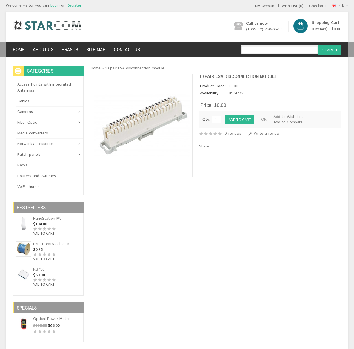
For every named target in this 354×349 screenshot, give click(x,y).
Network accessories (35, 144)
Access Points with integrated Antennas (44, 87)
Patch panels (29, 154)
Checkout (317, 6)
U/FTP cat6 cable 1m (51, 244)
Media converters (32, 133)
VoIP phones (28, 186)
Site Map (95, 49)
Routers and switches (36, 176)
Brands (70, 49)
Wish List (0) (292, 6)
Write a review (266, 133)
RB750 (39, 269)
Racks (22, 165)
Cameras (25, 112)
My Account (265, 6)
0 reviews (233, 133)
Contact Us (127, 49)
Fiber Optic (27, 122)
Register (74, 5)
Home (19, 49)
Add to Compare (288, 122)
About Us (43, 49)
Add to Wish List (288, 117)
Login (55, 5)
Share (204, 146)
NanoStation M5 (47, 218)
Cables (23, 101)
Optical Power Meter (51, 319)
